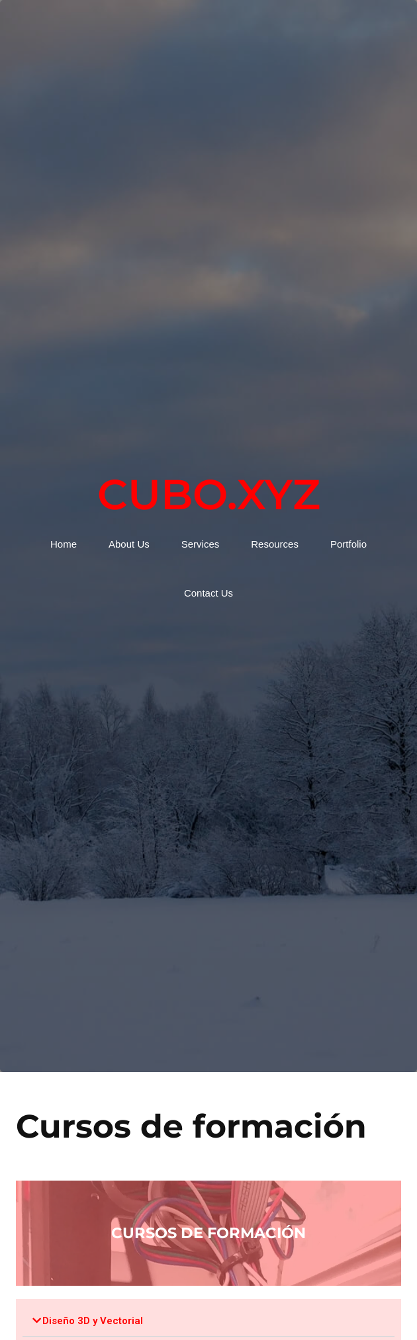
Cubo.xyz (208, 494)
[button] (208, 1321)
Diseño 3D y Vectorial (92, 1321)
